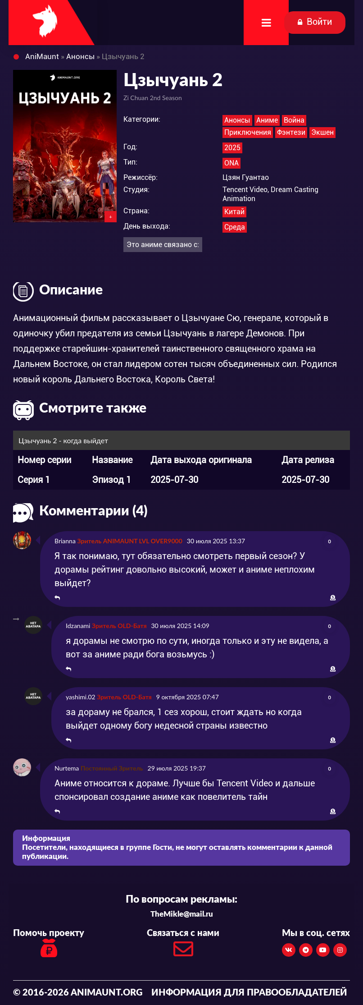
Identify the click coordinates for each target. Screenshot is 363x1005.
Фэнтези (291, 132)
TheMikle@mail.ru (181, 914)
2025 (232, 147)
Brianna (65, 541)
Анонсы (237, 120)
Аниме (267, 120)
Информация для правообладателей (249, 992)
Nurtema (66, 768)
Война (294, 120)
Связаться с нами (183, 946)
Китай (234, 211)
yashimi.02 (80, 697)
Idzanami (78, 625)
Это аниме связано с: (163, 244)
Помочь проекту (48, 944)
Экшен (322, 132)
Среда (234, 227)
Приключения (247, 132)
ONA (231, 163)
